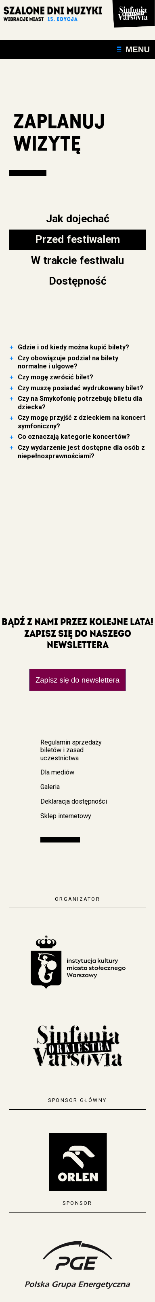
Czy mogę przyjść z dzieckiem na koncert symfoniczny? (82, 422)
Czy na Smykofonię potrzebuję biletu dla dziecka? (80, 403)
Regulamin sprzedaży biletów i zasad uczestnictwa (71, 750)
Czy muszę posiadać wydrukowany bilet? (80, 388)
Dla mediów (57, 772)
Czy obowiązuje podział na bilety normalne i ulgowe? (68, 362)
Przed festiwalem (77, 239)
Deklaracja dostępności (73, 801)
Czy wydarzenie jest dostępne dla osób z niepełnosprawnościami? (81, 452)
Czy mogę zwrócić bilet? (55, 377)
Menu (133, 49)
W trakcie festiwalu (77, 260)
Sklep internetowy (65, 816)
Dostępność (78, 280)
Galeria (50, 787)
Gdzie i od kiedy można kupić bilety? (73, 347)
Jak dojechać (77, 218)
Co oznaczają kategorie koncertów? (74, 436)
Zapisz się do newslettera (77, 680)
